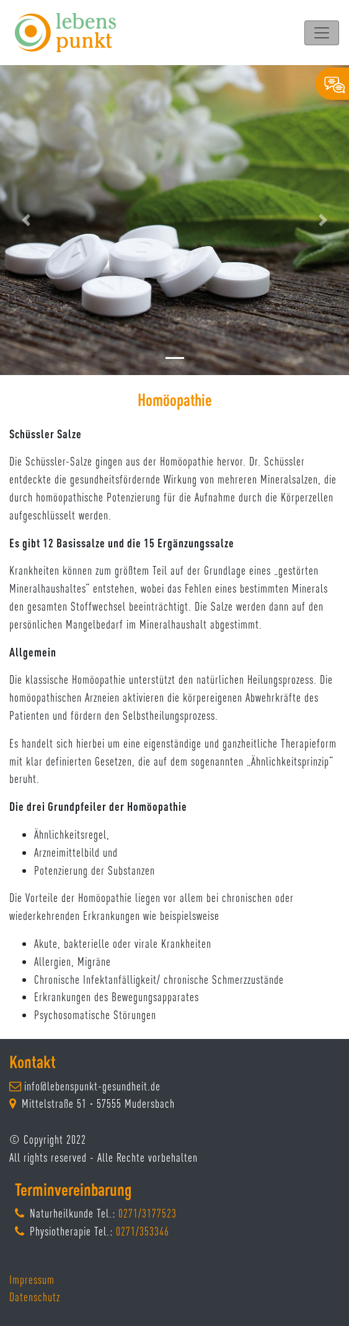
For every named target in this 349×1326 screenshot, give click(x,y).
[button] (26, 220)
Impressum (32, 1279)
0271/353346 (142, 1231)
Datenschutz (34, 1297)
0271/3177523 (147, 1213)
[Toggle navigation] (321, 32)
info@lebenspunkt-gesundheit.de (92, 1086)
